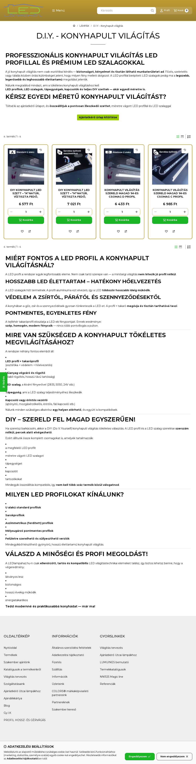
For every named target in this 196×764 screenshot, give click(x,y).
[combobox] (126, 10)
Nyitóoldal (10, 647)
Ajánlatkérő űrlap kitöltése (98, 117)
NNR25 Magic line (111, 676)
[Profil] (165, 10)
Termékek (10, 655)
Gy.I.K (7, 713)
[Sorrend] (189, 136)
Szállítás (57, 669)
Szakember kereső (64, 709)
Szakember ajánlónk (17, 662)
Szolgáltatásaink (14, 684)
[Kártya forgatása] (40, 150)
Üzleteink (58, 684)
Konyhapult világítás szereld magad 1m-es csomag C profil (170, 193)
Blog (7, 705)
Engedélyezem (140, 756)
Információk (59, 676)
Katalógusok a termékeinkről (22, 669)
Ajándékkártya (13, 698)
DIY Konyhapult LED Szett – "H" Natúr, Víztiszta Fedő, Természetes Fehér (74, 195)
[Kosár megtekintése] (181, 10)
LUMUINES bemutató (114, 662)
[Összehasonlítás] (29, 231)
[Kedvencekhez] (22, 231)
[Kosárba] (26, 220)
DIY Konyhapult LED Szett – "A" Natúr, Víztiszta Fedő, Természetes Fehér (25, 195)
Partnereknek (61, 702)
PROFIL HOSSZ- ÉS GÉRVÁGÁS (25, 720)
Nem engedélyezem (174, 756)
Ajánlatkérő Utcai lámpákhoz (22, 691)
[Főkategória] (74, 26)
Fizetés (56, 662)
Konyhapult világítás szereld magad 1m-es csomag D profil (121, 193)
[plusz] (40, 211)
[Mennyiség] (26, 211)
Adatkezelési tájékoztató (68, 655)
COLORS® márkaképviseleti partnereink (70, 693)
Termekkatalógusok (113, 669)
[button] (58, 10)
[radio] (182, 136)
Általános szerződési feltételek (71, 647)
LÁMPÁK (84, 26)
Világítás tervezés (15, 676)
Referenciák (107, 684)
